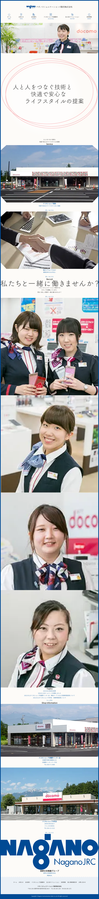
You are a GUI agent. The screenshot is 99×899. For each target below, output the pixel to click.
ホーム (9, 17)
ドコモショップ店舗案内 (51, 17)
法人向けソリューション (72, 17)
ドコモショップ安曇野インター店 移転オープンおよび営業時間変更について (49, 695)
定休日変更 (49, 691)
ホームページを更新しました (49, 693)
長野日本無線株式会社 (49, 873)
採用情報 (89, 17)
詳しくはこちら (49, 210)
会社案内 (33, 17)
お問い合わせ (82, 882)
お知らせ (21, 17)
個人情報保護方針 (72, 882)
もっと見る (49, 700)
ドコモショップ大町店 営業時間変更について (49, 698)
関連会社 (49, 875)
